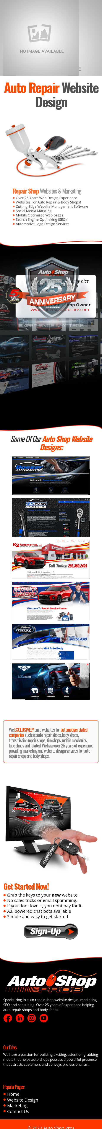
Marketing (17, 1105)
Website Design (22, 1100)
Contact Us (18, 1111)
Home (13, 1094)
